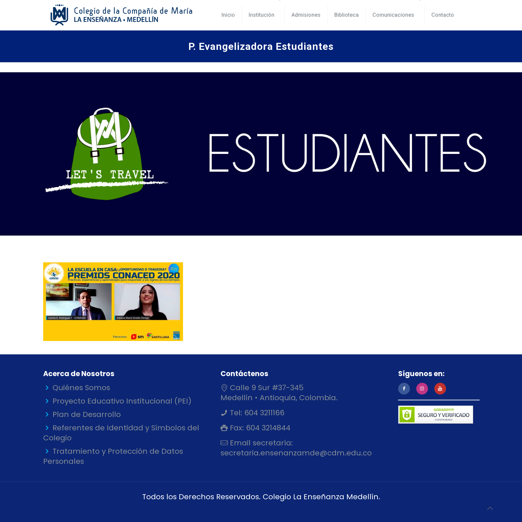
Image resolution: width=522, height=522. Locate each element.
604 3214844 (267, 428)
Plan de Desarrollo (87, 414)
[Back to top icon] (490, 508)
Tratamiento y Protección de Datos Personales (113, 456)
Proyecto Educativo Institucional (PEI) (122, 401)
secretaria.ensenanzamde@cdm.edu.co (296, 453)
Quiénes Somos (81, 387)
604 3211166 (263, 413)
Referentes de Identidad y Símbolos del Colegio (121, 433)
